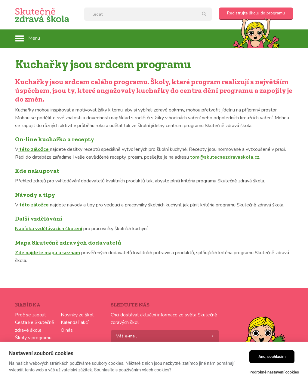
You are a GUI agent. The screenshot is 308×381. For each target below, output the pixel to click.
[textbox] (148, 14)
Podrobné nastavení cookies (274, 372)
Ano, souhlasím (272, 356)
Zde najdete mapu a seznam (47, 252)
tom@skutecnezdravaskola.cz (224, 157)
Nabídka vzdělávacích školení (48, 228)
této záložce (34, 149)
